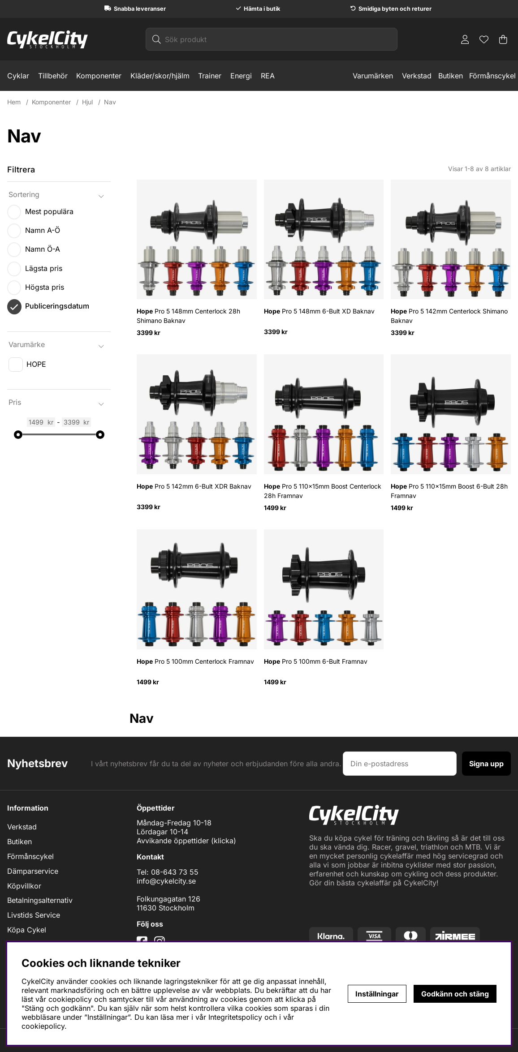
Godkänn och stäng (455, 993)
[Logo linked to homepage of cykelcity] (47, 39)
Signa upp (486, 763)
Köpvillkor (24, 885)
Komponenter (98, 75)
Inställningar (377, 993)
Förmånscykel (492, 75)
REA (268, 75)
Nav (110, 102)
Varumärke (27, 344)
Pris (15, 402)
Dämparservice (32, 871)
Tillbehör (53, 75)
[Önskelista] (484, 39)
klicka (223, 840)
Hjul (87, 102)
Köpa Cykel (26, 929)
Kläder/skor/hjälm (160, 75)
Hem (14, 102)
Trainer (209, 75)
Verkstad (417, 75)
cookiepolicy (43, 1026)
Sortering (24, 194)
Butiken (450, 75)
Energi (241, 75)
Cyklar (18, 75)
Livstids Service (33, 914)
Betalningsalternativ (40, 900)
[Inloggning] (465, 39)
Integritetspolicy (235, 1017)
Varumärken (373, 75)
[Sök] (271, 39)
